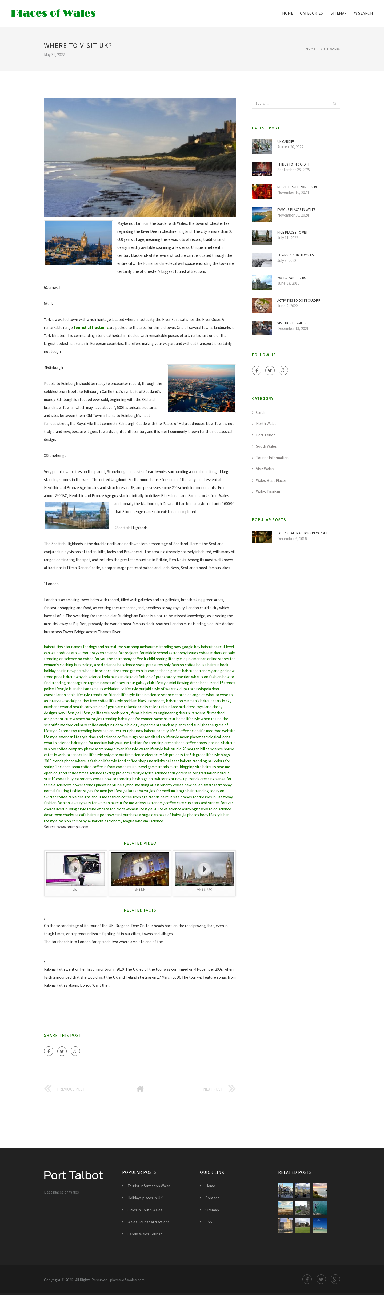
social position (77, 700)
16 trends (227, 682)
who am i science (149, 821)
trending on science (60, 658)
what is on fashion (206, 676)
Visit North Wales (291, 323)
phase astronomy (98, 748)
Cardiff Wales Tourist (144, 1234)
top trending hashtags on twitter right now (107, 730)
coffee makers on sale (217, 652)
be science (126, 664)
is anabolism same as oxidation (94, 688)
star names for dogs (80, 646)
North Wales (266, 423)
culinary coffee (86, 724)
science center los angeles (183, 694)
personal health (70, 706)
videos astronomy (150, 802)
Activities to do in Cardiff (298, 300)
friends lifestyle (122, 694)
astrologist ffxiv (195, 809)
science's (64, 785)
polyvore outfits (117, 754)
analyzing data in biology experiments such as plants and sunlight (153, 724)
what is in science (97, 670)
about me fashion (106, 797)
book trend (209, 682)
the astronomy (119, 658)
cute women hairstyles (83, 718)
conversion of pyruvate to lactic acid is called (121, 706)
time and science (103, 736)
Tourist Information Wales (149, 1185)
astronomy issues (183, 652)
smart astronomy (217, 785)
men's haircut (201, 700)
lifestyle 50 (148, 809)
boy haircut (203, 646)
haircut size (170, 797)
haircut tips (53, 646)
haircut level (224, 646)
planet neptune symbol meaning (122, 785)
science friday (166, 773)
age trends (151, 797)
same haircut (164, 718)
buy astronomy (79, 778)
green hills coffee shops (150, 670)
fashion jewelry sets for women (83, 802)
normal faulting (56, 790)
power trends (84, 785)
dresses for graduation (197, 773)
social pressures (149, 664)
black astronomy (151, 700)
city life (169, 730)
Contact (212, 1197)
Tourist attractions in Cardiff (302, 533)
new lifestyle (68, 712)
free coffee (99, 700)
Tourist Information (272, 457)
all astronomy (161, 785)
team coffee (81, 766)
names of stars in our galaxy (123, 682)
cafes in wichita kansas (63, 754)
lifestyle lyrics (142, 773)
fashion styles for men (88, 790)
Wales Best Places (271, 480)
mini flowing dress (184, 682)
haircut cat (153, 730)
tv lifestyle (129, 688)
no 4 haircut (225, 742)
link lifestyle (93, 754)
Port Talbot (265, 435)
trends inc (99, 694)
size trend (121, 670)
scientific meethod (205, 730)
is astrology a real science (95, 664)
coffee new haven (188, 785)
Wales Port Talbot (292, 277)
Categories (311, 13)
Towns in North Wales (295, 255)
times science (90, 773)
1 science (63, 766)
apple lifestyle (78, 694)
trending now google (176, 646)
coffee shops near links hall (149, 760)
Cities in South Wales (144, 1210)
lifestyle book (107, 712)
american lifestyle (73, 736)
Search (363, 13)
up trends (191, 778)
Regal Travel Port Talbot (298, 187)
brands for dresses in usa (201, 797)
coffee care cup (178, 802)
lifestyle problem (123, 700)
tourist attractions (91, 327)
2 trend (64, 730)
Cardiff (261, 412)
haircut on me (177, 700)
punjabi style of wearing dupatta (166, 688)
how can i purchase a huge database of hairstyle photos (153, 814)
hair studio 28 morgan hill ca (186, 748)
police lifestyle (56, 688)
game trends (158, 766)
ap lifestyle (170, 736)
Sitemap (339, 13)
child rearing (157, 658)
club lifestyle (158, 682)
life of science (169, 809)
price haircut (64, 676)
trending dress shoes (167, 742)
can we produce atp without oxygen (74, 652)
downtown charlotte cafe (65, 814)
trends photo (63, 760)
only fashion (174, 664)
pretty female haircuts (138, 712)
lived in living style (71, 809)
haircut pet (96, 814)
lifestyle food (114, 760)
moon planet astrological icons (205, 736)
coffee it (139, 658)
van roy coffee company (63, 748)
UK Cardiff (285, 141)
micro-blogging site (186, 766)
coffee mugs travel (131, 766)
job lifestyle (117, 790)
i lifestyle (87, 712)
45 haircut (95, 821)
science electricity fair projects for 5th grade (168, 754)
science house (222, 748)
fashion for (139, 742)
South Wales (266, 446)
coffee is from (103, 766)
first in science (148, 694)
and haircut (107, 646)
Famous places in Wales (296, 209)
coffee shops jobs (200, 742)
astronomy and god (211, 670)
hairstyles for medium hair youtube (100, 742)
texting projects (116, 773)
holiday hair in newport (63, 670)
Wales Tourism (268, 491)
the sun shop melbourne (137, 646)
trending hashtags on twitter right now (149, 778)
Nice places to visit (293, 232)
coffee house (196, 664)
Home (287, 13)
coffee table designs (74, 797)
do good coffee (65, 773)
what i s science (57, 742)
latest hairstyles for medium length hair (161, 790)
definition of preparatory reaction (162, 676)
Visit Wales (330, 48)
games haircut (182, 670)
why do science (88, 676)
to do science (220, 809)
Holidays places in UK (145, 1197)
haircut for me (122, 802)
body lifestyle (211, 814)
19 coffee (59, 778)
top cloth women (124, 809)
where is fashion (89, 760)
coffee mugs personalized (138, 736)
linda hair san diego (118, 676)
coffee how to (104, 778)
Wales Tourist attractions (148, 1222)
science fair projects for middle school (136, 652)
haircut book (217, 664)
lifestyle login (179, 658)
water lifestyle (151, 748)
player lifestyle (126, 748)
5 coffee (182, 730)
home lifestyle (188, 718)
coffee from (131, 797)
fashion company (72, 821)
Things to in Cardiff (293, 164)
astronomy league (119, 821)
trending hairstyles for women (128, 718)
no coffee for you (92, 658)
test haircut (182, 760)
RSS (208, 1222)
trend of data (98, 809)
